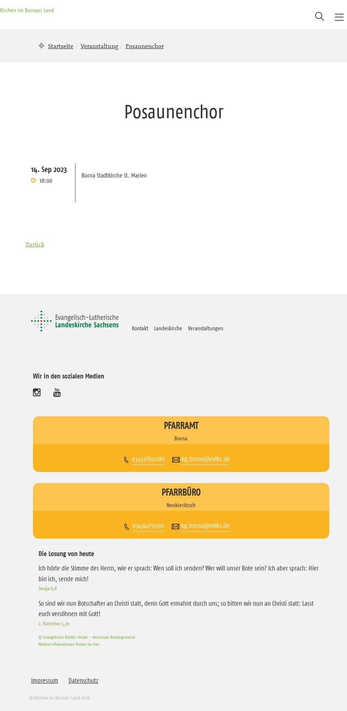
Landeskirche (168, 328)
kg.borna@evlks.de (205, 459)
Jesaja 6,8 (48, 588)
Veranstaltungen (205, 328)
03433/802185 (148, 459)
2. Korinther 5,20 (54, 623)
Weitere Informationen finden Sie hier (69, 644)
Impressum (44, 681)
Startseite (60, 46)
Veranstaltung (99, 46)
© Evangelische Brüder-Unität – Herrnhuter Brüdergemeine (87, 637)
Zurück (35, 244)
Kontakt (140, 328)
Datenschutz (84, 681)
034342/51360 (148, 526)
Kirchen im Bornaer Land (27, 10)
